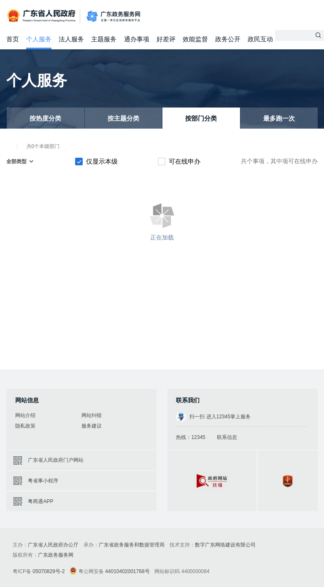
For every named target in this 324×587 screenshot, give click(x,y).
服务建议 (91, 426)
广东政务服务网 (113, 16)
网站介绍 (25, 415)
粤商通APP (40, 501)
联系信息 (227, 437)
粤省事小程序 (43, 481)
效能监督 (195, 39)
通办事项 (136, 39)
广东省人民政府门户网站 (56, 460)
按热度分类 (45, 118)
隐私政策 (25, 426)
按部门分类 (201, 118)
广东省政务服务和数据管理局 (132, 545)
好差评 (166, 39)
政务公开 (227, 39)
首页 (12, 39)
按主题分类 (123, 118)
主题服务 (103, 39)
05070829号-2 (48, 571)
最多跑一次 (279, 118)
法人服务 (71, 39)
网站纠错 (91, 415)
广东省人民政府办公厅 (53, 545)
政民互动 (260, 39)
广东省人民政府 (42, 15)
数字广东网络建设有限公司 (225, 545)
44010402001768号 (127, 571)
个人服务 (38, 39)
